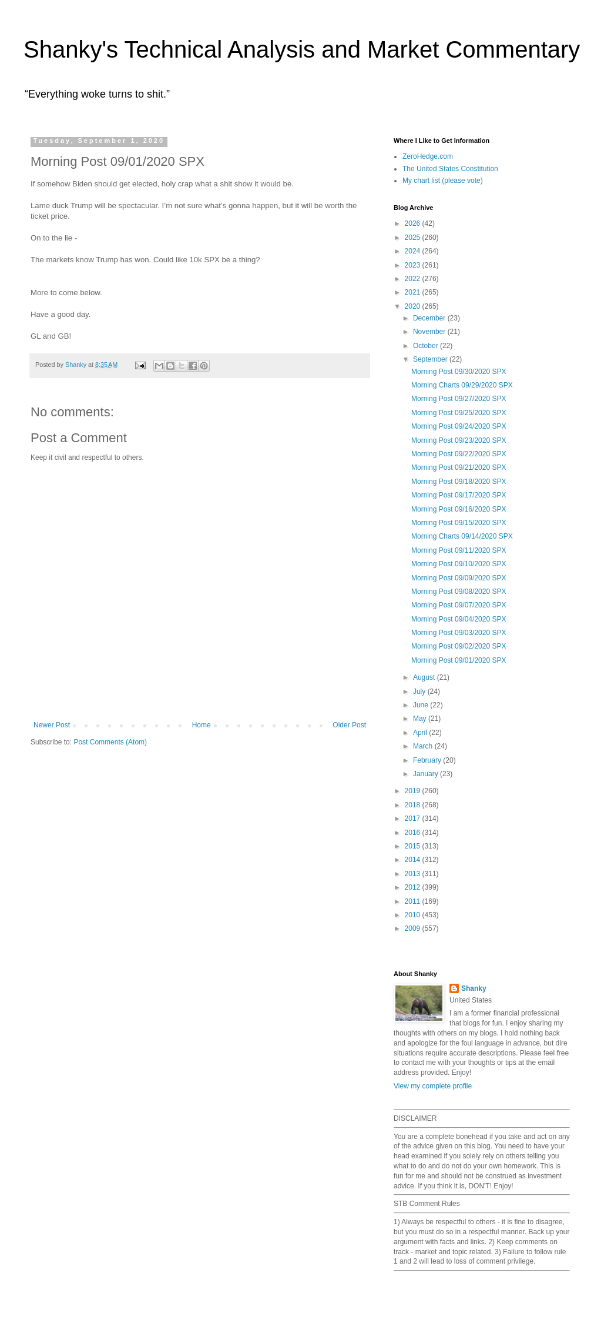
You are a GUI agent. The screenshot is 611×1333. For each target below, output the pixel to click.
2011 (413, 901)
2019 (413, 791)
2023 (413, 265)
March (424, 746)
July (420, 691)
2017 (413, 818)
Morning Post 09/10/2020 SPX (458, 564)
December (430, 318)
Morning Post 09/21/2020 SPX (458, 467)
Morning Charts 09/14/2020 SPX (462, 536)
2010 (413, 915)
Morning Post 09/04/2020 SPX (458, 619)
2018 (413, 805)
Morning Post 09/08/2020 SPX (458, 591)
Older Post (349, 725)
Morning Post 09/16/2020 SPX (458, 509)
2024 (413, 251)
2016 (413, 832)
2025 (413, 237)
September (431, 359)
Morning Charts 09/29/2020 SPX (462, 385)
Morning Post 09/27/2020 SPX (458, 399)
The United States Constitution (450, 169)
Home (201, 725)
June (421, 705)
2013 (413, 874)
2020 (413, 306)
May (420, 718)
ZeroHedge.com (427, 156)
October (426, 346)
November (430, 332)
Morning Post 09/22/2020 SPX (458, 454)
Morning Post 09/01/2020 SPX (458, 660)
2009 (413, 928)
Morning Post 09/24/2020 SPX (458, 426)
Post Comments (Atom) (110, 742)
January (426, 774)
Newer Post (51, 725)
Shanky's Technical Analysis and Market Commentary (302, 49)
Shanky (473, 988)
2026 (413, 223)
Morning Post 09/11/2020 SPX (458, 550)
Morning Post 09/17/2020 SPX (458, 495)
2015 (413, 846)
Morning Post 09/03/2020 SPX (458, 633)
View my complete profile (433, 1086)
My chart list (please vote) (442, 180)
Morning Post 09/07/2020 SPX (458, 605)
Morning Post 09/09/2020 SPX (458, 578)
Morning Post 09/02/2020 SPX (458, 646)
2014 (413, 860)
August (425, 677)
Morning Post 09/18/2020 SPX (458, 481)
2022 (413, 279)
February (428, 760)
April (421, 733)
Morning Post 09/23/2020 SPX (458, 440)
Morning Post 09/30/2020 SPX (458, 372)
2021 (413, 292)
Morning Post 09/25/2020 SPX (458, 413)
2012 (413, 887)
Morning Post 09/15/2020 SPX (458, 523)
